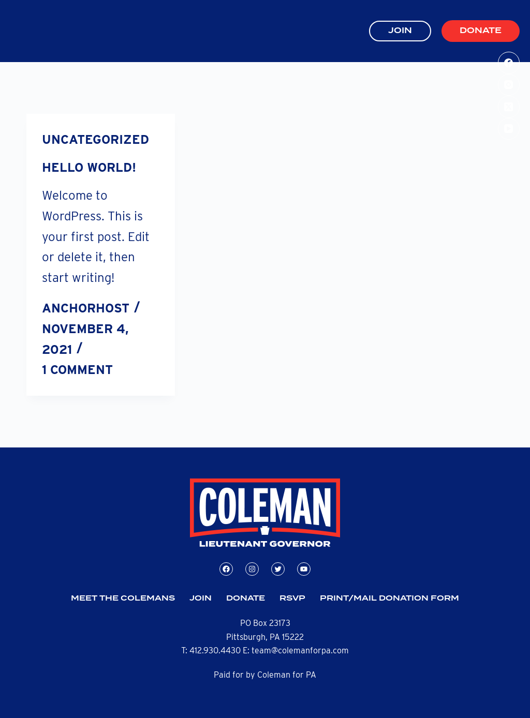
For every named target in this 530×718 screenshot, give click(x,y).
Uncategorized (95, 139)
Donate (481, 30)
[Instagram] (509, 85)
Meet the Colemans (123, 598)
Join (200, 598)
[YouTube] (509, 129)
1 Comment (77, 369)
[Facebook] (509, 63)
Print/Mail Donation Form (389, 598)
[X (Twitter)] (509, 107)
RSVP (292, 598)
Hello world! (89, 167)
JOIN (400, 30)
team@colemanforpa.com (300, 650)
